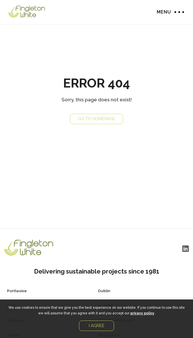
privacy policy (142, 313)
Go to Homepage (96, 118)
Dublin (104, 290)
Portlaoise (17, 290)
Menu (178, 12)
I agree (97, 325)
